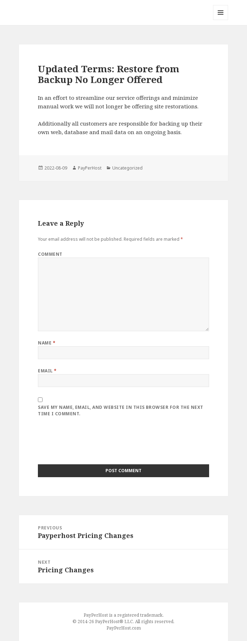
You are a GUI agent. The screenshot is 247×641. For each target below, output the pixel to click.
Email (47, 371)
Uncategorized (127, 168)
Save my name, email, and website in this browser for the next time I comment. (120, 410)
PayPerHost (90, 168)
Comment (50, 254)
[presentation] (92, 443)
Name (46, 343)
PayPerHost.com (124, 628)
